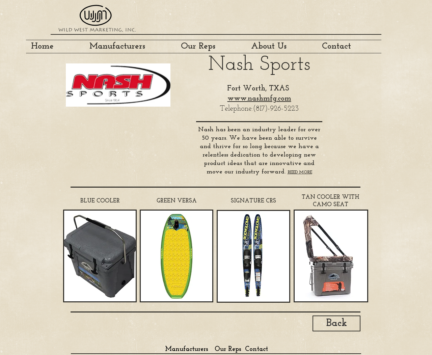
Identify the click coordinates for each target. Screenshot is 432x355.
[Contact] (256, 349)
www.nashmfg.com (259, 99)
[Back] (336, 323)
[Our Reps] (228, 349)
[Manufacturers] (186, 349)
